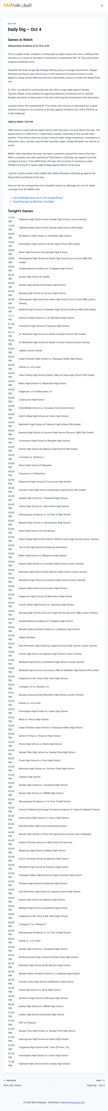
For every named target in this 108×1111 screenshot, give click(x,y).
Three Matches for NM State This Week (33, 201)
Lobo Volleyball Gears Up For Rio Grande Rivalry (38, 197)
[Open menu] (102, 5)
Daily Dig (12, 24)
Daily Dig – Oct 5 (80, 1082)
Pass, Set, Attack (27, 1082)
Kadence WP (78, 1102)
